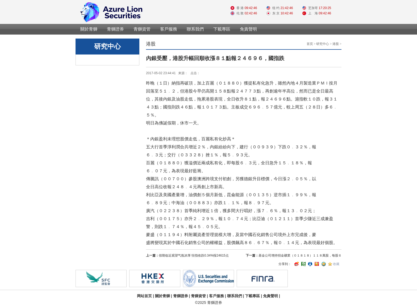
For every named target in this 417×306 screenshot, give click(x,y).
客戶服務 (168, 29)
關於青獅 (88, 29)
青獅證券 (115, 29)
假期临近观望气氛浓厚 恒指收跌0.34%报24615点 (194, 255)
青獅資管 (142, 29)
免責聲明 (248, 29)
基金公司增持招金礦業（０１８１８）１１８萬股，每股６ (299, 255)
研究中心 (322, 44)
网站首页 (144, 296)
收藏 (336, 264)
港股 (335, 44)
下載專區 (221, 29)
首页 (310, 44)
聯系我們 (195, 29)
